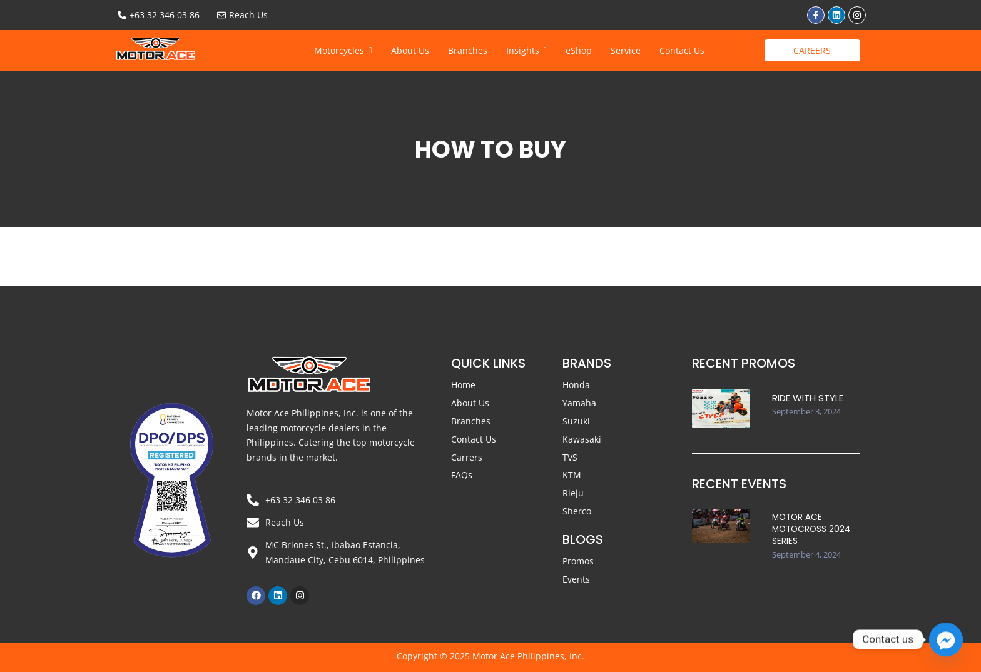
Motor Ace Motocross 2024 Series (810, 526)
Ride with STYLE (807, 397)
